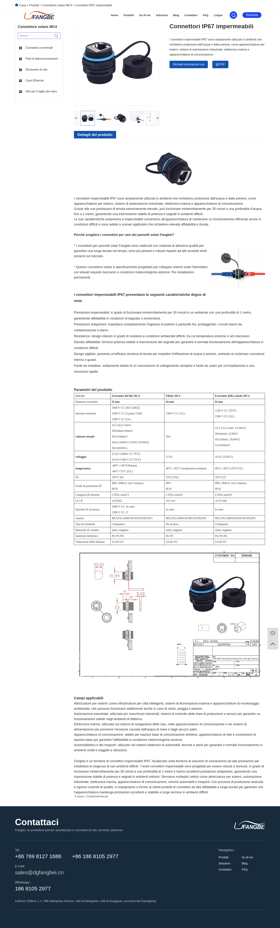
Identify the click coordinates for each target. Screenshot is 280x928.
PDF (220, 64)
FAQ (205, 15)
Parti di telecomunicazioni (41, 58)
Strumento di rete (36, 69)
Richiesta (252, 14)
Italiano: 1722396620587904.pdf (92, 796)
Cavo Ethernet (34, 80)
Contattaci (191, 15)
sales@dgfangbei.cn (39, 872)
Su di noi (145, 15)
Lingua (218, 15)
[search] (56, 36)
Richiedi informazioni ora (188, 64)
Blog (176, 15)
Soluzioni (162, 15)
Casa (22, 5)
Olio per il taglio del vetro (41, 91)
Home (114, 15)
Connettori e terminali (38, 47)
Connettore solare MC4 (57, 5)
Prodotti (129, 15)
